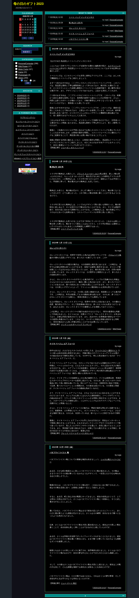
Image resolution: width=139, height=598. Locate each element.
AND (25, 81)
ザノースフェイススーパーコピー (27, 154)
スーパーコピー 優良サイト (106, 350)
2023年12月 (22, 101)
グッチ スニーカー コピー (27, 150)
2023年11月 (22, 103)
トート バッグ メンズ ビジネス (81, 17)
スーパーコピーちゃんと (28, 138)
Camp (20, 72)
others (20, 78)
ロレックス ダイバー (77, 28)
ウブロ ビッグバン (27, 117)
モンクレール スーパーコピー (28, 122)
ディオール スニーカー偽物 (28, 146)
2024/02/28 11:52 (99, 152)
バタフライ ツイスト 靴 (78, 39)
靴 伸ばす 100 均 (76, 23)
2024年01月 (22, 98)
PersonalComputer (25, 63)
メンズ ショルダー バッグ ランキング (76, 324)
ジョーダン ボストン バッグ (72, 148)
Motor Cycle (23, 69)
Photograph (23, 75)
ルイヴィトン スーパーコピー (28, 130)
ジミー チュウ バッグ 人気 (72, 229)
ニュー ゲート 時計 (69, 583)
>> (39, 91)
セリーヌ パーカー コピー (27, 126)
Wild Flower (23, 66)
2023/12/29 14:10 (99, 588)
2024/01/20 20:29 (99, 233)
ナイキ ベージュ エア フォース (81, 34)
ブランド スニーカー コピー (88, 174)
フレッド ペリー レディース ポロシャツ (77, 433)
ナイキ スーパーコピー (27, 142)
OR (34, 81)
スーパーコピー (27, 134)
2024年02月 (22, 95)
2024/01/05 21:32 (99, 438)
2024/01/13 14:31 (104, 329)
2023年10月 (22, 106)
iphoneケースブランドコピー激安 (27, 158)
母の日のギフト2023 (28, 4)
